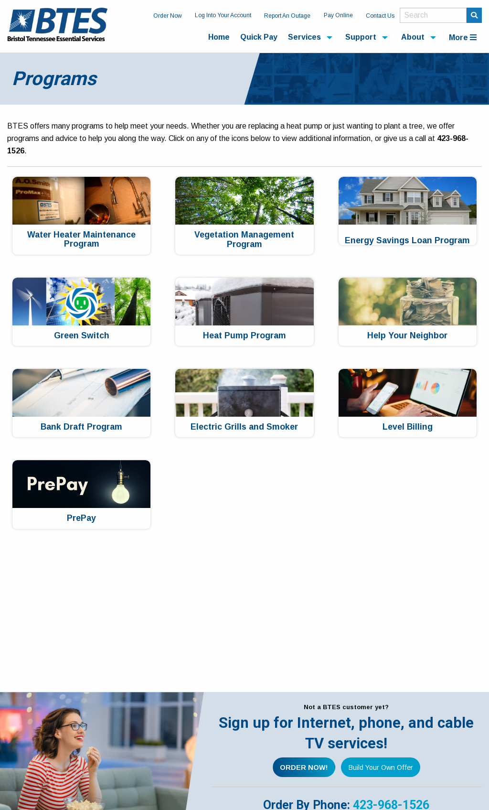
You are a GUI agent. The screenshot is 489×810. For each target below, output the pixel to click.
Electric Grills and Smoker (244, 427)
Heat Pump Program (244, 335)
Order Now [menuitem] (167, 15)
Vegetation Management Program (244, 239)
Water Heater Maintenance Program (81, 239)
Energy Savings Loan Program (407, 240)
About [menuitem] (413, 37)
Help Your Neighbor (407, 335)
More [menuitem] (463, 37)
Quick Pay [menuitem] (258, 37)
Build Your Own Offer (381, 767)
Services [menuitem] (304, 37)
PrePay (81, 518)
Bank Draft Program (81, 427)
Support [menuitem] (360, 37)
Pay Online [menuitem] (338, 15)
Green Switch (81, 335)
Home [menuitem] (219, 37)
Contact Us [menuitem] (380, 15)
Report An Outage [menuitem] (287, 15)
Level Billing (408, 427)
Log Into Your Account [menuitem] (223, 15)
